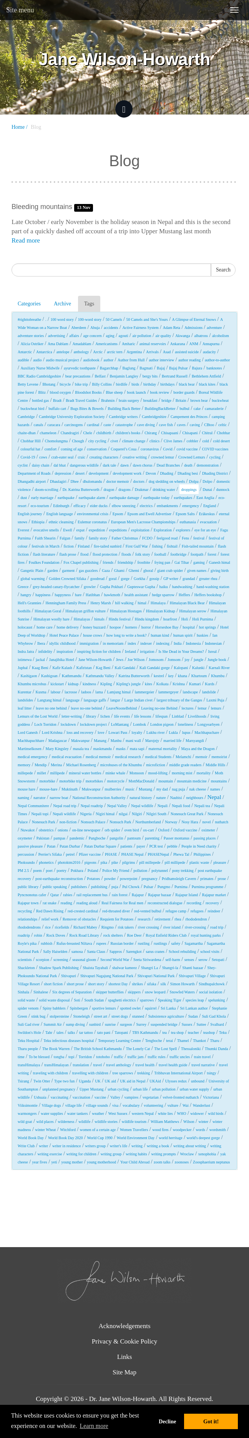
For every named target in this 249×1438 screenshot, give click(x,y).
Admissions (193, 327)
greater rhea (208, 579)
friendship (125, 562)
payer (140, 846)
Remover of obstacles (79, 919)
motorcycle (115, 781)
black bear (186, 384)
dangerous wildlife (84, 465)
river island (172, 927)
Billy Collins (102, 384)
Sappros (116, 951)
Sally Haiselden (55, 951)
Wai (186, 1105)
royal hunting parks (206, 935)
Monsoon (136, 773)
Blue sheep (114, 392)
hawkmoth (112, 595)
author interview (161, 360)
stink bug (38, 1016)
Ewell (67, 530)
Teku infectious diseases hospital (68, 1040)
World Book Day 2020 (65, 1138)
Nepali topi (40, 814)
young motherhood (101, 1162)
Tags (89, 304)
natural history (141, 798)
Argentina (134, 352)
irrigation (147, 651)
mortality (203, 773)
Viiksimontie (28, 1105)
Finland (84, 546)
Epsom (118, 514)
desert (80, 473)
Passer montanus (176, 838)
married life (172, 740)
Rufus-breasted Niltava (74, 943)
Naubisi (176, 798)
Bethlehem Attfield (206, 376)
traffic (118, 1057)
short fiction (53, 984)
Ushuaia (40, 1097)
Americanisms (106, 344)
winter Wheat (45, 1130)
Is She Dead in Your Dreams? (181, 651)
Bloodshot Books (88, 392)
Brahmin (108, 400)
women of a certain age (98, 1130)
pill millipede (174, 862)
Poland (93, 870)
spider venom (28, 1008)
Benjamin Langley (124, 376)
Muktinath (69, 789)
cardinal (93, 425)
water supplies (52, 1113)
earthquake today (156, 498)
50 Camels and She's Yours (147, 319)
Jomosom (156, 659)
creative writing (135, 457)
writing (137, 1146)
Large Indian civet (138, 700)
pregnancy (149, 879)
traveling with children (50, 1073)
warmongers (27, 1113)
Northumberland (148, 822)
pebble (172, 846)
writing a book (158, 1146)
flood (84, 554)
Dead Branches (168, 465)
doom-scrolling (46, 489)
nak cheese (197, 789)
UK (97, 1081)
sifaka (151, 984)
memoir (202, 757)
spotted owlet (130, 1008)
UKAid (155, 1081)
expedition (97, 530)
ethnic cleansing (61, 522)
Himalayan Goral (48, 611)
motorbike (47, 781)
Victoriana (211, 1097)
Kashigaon (28, 676)
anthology (81, 352)
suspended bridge (164, 1024)
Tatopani (121, 1032)
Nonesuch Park (43, 822)
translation (81, 1065)
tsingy (211, 1073)
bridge (166, 400)
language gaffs (95, 700)
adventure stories (31, 336)
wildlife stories (106, 1121)
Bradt (57, 400)
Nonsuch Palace (93, 822)
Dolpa (193, 481)
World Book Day (31, 1138)
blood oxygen (60, 392)
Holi (184, 619)
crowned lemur (162, 457)
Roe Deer (134, 935)
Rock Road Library (84, 935)
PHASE (111, 854)
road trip (216, 927)
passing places (205, 838)
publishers (79, 887)
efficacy (79, 506)
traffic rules (156, 1057)
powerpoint (129, 879)
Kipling (106, 684)
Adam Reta (171, 327)
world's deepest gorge (203, 1138)
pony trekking (183, 870)
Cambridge (26, 417)
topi (71, 1057)
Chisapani (190, 433)
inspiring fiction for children (99, 651)
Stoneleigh (81, 1016)
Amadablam (81, 344)
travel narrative (203, 1065)
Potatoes (93, 879)
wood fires (160, 1130)
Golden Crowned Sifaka (67, 579)
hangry (25, 595)
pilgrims (128, 862)
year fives (39, 1162)
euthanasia (187, 522)
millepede (25, 773)
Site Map (124, 1372)
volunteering (153, 1105)
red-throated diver (116, 911)
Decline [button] (167, 1421)
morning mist (182, 773)
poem (37, 870)
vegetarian (151, 1097)
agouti (123, 336)
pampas (59, 838)
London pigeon (162, 724)
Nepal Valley (117, 806)
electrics (146, 506)
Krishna (179, 684)
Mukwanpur (91, 789)
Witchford (68, 1130)
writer (43, 1146)
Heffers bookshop (208, 595)
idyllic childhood (62, 643)
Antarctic (25, 352)
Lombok (139, 724)
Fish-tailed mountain (198, 546)
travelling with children (90, 1073)
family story (98, 538)
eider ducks (99, 506)
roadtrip (24, 935)
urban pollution (163, 1089)
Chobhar (223, 433)
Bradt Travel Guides (81, 400)
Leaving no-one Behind (159, 708)
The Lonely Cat (138, 1049)
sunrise (110, 1024)
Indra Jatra (26, 651)
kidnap (73, 684)
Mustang (145, 789)
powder (110, 879)
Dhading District (215, 473)
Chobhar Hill (30, 441)
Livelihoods (197, 716)
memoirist (219, 757)
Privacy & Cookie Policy (124, 1341)
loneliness (185, 724)
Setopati (218, 960)
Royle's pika (27, 943)
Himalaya (158, 603)
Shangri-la (170, 968)
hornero (131, 627)
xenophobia (207, 1154)
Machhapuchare (206, 732)
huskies (202, 635)
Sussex (187, 1024)
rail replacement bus (92, 895)
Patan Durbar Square (100, 846)
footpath (197, 554)
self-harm (172, 960)
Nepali (163, 806)
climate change (133, 441)
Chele (87, 433)
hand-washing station (212, 587)
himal (142, 603)
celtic (222, 425)
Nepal (214, 797)
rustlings (160, 943)
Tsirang (23, 1081)
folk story (142, 554)
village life (73, 1105)
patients (126, 846)
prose (221, 879)
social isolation (210, 992)
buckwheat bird (32, 408)
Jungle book (217, 659)
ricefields (62, 927)
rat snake (49, 903)
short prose (75, 984)
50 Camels (114, 319)
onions (63, 830)
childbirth (103, 433)
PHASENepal (158, 854)
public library (28, 887)
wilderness (66, 1121)
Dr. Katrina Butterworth (81, 489)
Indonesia (193, 643)
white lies (165, 1113)
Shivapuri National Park (156, 976)
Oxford (163, 830)
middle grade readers (185, 765)
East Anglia (205, 498)
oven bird (131, 830)
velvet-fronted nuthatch (181, 1097)
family (80, 538)
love (101, 732)
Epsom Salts (185, 514)
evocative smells (46, 530)
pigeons (90, 862)
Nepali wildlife (64, 814)
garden (52, 570)
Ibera (41, 643)
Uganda (85, 1081)
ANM (193, 344)
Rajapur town (28, 903)
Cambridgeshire (154, 417)
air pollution (141, 336)
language (73, 700)
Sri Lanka (168, 1008)
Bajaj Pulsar (178, 368)
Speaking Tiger (169, 1000)
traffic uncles (179, 1057)
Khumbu (217, 676)
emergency (190, 506)
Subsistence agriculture (166, 1016)
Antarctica (44, 352)
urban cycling (118, 1089)
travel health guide (173, 1065)
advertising (56, 336)
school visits (209, 951)
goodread (97, 579)
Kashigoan (49, 676)
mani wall (133, 740)
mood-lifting (158, 773)
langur (115, 700)
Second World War (114, 960)
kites (148, 684)
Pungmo (164, 887)
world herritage (170, 1138)
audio (37, 360)
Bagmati (146, 368)
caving (195, 425)
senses (189, 960)
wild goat (25, 1121)
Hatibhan (93, 595)
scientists (25, 960)
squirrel (151, 1008)
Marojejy (152, 740)
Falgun (65, 538)
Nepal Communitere (33, 806)
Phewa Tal (181, 854)
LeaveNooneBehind (121, 708)
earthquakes (183, 498)
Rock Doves (55, 935)
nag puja (178, 789)
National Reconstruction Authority (98, 798)
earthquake (66, 498)
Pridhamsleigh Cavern (179, 879)
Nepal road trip (64, 806)
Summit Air (53, 1024)
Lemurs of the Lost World (37, 716)
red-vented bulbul (147, 911)
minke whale (115, 773)
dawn (124, 465)
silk (163, 984)
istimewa (25, 659)
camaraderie (214, 408)
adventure (214, 327)
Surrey (141, 1024)
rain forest (120, 895)
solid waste (26, 1000)
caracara (53, 425)
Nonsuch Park (120, 822)
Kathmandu (71, 675)
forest (212, 554)
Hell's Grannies (30, 603)
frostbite (143, 562)
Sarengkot (134, 951)
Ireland (130, 651)
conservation (96, 449)
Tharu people (28, 1049)
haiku (163, 587)
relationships (27, 919)
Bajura (197, 368)
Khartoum (199, 676)
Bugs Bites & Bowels (86, 408)
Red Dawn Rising (49, 911)
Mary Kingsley (57, 749)
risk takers (126, 927)
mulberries (113, 789)
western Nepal (143, 1113)
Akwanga (182, 336)
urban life (140, 1089)
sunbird (95, 1024)
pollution (140, 870)
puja (114, 887)
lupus (186, 732)
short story (96, 984)
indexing (162, 643)
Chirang (150, 433)
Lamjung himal (119, 692)
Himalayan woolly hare (51, 619)
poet (49, 870)
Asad (167, 352)
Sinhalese (40, 992)
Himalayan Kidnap (160, 611)
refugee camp (176, 911)
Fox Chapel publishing (80, 562)
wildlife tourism (134, 1121)
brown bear (199, 400)
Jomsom (174, 659)
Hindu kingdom (147, 619)
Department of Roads (34, 473)
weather (98, 1113)
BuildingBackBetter (159, 408)
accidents (111, 327)
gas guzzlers (88, 570)
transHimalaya (29, 1065)
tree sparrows (123, 1073)
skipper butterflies (109, 992)
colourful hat (30, 449)
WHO (181, 1113)
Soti (77, 1000)
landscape (190, 692)
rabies (67, 895)
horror (146, 627)
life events (122, 716)
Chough (78, 441)
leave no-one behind (86, 708)
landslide (209, 692)
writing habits (136, 1154)
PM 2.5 (23, 870)
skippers (134, 992)
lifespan (162, 716)
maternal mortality (163, 749)
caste (107, 425)
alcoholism (220, 336)
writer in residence (66, 1146)
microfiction (155, 765)
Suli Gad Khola (214, 1016)
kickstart (57, 684)
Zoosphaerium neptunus (211, 1162)
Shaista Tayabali (95, 968)
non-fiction (68, 822)
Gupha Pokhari (111, 587)
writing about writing (189, 1146)
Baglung (129, 368)
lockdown (68, 724)
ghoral (148, 570)
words (200, 1130)
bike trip (81, 384)
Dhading (166, 473)
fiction (69, 546)
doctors (138, 481)
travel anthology (118, 1065)
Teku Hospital (28, 1040)
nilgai (123, 814)
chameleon (48, 433)
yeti (54, 1162)
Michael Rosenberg (81, 765)
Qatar (54, 895)
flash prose (68, 554)
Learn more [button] (94, 1426)
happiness (42, 595)
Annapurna (211, 344)
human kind (160, 635)
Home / (20, 127)
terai (169, 1040)
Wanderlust (201, 1105)
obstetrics (46, 830)
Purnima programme (207, 887)
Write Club (26, 1146)
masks (121, 749)
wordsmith (217, 1130)
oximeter (208, 830)
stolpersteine (59, 1016)
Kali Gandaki (125, 668)
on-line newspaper (86, 830)
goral (113, 579)
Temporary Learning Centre (119, 1040)
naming (23, 798)
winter (203, 1121)
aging (110, 336)
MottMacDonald (141, 781)
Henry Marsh (100, 603)
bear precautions (78, 376)
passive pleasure (30, 846)
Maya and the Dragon (198, 749)
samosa (77, 951)
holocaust (25, 627)
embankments (167, 506)
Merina (56, 765)
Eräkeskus (207, 514)
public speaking (55, 887)
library (91, 716)
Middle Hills (215, 765)
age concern (92, 336)
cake (197, 408)
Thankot (199, 1040)
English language (59, 514)
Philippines (202, 854)
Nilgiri (137, 814)
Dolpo (207, 481)
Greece (23, 587)
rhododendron (196, 919)
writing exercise (49, 1154)
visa (115, 1105)
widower (197, 1113)
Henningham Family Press (65, 603)
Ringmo (107, 927)
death (188, 465)
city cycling (97, 441)
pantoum (134, 838)
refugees (197, 911)
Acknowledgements (124, 1326)
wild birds (215, 1113)
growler (90, 587)
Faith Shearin (45, 538)
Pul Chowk (130, 887)
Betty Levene (28, 384)
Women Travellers (134, 1130)
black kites (207, 384)
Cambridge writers (123, 417)
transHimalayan (56, 1065)
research (144, 919)
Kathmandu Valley (100, 676)
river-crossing (195, 927)
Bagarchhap (109, 368)
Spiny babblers (54, 1008)
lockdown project (93, 724)
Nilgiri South (156, 814)
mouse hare (26, 789)
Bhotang (48, 384)
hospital (189, 627)
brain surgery (129, 400)
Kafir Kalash (62, 668)
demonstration (208, 465)
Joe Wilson (136, 659)
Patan (51, 846)
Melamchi (183, 757)
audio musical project (62, 360)
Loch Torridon (45, 724)
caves (181, 425)
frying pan (162, 562)
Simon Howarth (182, 984)
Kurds (209, 684)
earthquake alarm (92, 498)
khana (182, 676)
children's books (127, 433)
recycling (25, 911)
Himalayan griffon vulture (85, 611)
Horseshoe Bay (167, 627)
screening (60, 960)
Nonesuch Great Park (187, 814)
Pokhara (77, 870)
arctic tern (114, 352)
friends (108, 562)
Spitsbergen (79, 1008)
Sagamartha (193, 943)
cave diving (146, 425)
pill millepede (149, 862)
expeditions (118, 530)
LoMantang (120, 724)
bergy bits (150, 376)
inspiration (64, 651)
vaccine (100, 1097)
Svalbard (217, 1024)
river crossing (148, 927)
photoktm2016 (69, 862)
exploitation (140, 530)
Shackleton (26, 968)
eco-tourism (40, 506)
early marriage (42, 498)
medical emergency (33, 757)
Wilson (188, 1121)
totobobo (103, 1057)
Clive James (173, 441)
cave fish (166, 425)
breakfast (150, 400)
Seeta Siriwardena (147, 960)
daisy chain (40, 465)
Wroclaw (187, 1154)
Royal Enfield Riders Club (166, 935)
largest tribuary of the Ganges (180, 700)
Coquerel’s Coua (123, 449)
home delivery (67, 627)
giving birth (220, 570)
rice (48, 927)
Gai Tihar (181, 562)
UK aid (110, 1081)
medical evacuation (66, 757)
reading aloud (87, 903)
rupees (101, 943)
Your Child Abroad (134, 1162)
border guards (183, 392)
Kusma (40, 692)
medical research (128, 757)
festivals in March (45, 546)
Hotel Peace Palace (64, 635)
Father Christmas (124, 538)
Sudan (193, 1016)
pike (114, 862)
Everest (23, 530)
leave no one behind (51, 708)
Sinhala (23, 992)
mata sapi (137, 749)
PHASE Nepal (132, 854)
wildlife (84, 1121)
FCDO (147, 538)
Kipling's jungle (128, 684)
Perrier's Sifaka (50, 854)
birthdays (167, 384)
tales (59, 1032)
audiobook (91, 360)
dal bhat (59, 465)
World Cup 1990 (99, 1138)
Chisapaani (169, 433)
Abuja (95, 327)
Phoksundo (26, 862)
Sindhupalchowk (211, 984)
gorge (125, 579)
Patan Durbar (70, 846)
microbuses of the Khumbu (121, 765)
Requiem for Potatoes (117, 919)
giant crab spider (170, 570)
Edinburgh (61, 506)
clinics (154, 441)
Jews (119, 659)
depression (63, 473)
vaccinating (59, 1097)
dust (23, 498)
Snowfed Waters (182, 992)
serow (203, 960)
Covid (167, 449)
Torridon (85, 1057)
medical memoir (98, 757)
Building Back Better (124, 408)
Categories (29, 304)
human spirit (183, 635)
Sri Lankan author (194, 1008)
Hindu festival (120, 619)
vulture (173, 1105)
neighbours (194, 798)
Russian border (121, 943)
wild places (44, 1121)
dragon (108, 489)
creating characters (104, 457)
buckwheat (220, 400)
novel (206, 822)
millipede (57, 773)
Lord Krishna (52, 732)
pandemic (77, 838)
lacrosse (71, 692)
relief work (50, 919)
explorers (183, 530)
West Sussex (118, 1113)
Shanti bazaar (193, 968)
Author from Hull (131, 360)
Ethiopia (38, 522)
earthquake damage (124, 498)
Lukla (173, 732)
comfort (51, 449)
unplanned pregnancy (58, 1089)
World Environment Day (136, 1138)
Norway (171, 822)
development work (127, 473)
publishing (99, 887)
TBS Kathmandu (145, 1032)
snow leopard (155, 992)
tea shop (177, 1032)
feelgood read (167, 538)
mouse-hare (49, 789)
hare (78, 595)
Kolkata (162, 684)
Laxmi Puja (215, 700)
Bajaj (161, 368)
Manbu (116, 740)
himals (99, 619)
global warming (32, 579)
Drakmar (142, 489)
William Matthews (165, 1121)
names (215, 789)
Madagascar (57, 740)
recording (194, 903)
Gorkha (139, 579)
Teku (223, 1032)
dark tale (109, 465)
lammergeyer (168, 692)
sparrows (147, 1000)
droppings (189, 489)
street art (100, 1016)
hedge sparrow (163, 595)
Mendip (40, 765)
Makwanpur (80, 740)
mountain (165, 781)
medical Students (158, 757)
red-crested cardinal (83, 911)
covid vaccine (187, 449)
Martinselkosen (30, 749)
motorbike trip (70, 781)
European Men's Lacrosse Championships (143, 522)
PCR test (156, 846)
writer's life (118, 1146)
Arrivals (152, 352)
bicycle (65, 384)
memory (24, 765)
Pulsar (148, 887)
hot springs (207, 627)
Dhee (75, 481)
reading (66, 903)
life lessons (142, 716)
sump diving (75, 1024)
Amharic (128, 344)
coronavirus (150, 449)
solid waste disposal (54, 1000)
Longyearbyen (209, 724)
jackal (40, 659)
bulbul (184, 408)
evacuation (208, 522)
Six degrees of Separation (71, 992)
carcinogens (74, 425)
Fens (185, 538)
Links (124, 1356)
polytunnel (159, 870)
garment (68, 570)
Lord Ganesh (28, 732)
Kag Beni (103, 668)
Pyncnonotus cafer (32, 895)
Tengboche (153, 1040)
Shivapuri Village (192, 976)
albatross (201, 336)
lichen (105, 716)
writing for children (81, 1154)
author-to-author (217, 360)
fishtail (172, 546)
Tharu (214, 1040)
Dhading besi (188, 473)
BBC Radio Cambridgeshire (39, 376)
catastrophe (124, 425)
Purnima (181, 887)
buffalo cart (57, 408)
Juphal (23, 668)
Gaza (106, 570)
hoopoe (115, 627)
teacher (193, 1032)
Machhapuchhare (31, 740)
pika (104, 862)
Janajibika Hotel (61, 659)
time (21, 1057)
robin (38, 935)
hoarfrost (170, 619)
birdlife (121, 384)
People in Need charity (198, 846)
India (178, 643)
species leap (195, 1000)
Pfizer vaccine (90, 854)
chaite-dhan (27, 433)
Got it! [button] (211, 1421)
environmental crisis (92, 514)
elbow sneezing (124, 506)
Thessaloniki (191, 1049)
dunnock (222, 489)
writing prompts (163, 1154)
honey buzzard (94, 627)
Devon (151, 473)
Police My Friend (115, 870)
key (171, 676)
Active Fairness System (140, 327)
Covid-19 (27, 457)
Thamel (183, 1040)
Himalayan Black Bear (187, 603)
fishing (157, 546)
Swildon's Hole (29, 1032)
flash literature (44, 554)
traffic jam (136, 1057)
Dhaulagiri (58, 481)
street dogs (119, 1016)
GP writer (170, 579)
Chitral (207, 433)
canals (38, 425)
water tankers (77, 1113)
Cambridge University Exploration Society (72, 417)
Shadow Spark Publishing (58, 968)
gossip (154, 579)
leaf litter (25, 708)
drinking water (164, 489)
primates (206, 879)
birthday (149, 384)
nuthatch (221, 822)
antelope (63, 352)
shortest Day (118, 984)
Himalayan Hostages (126, 611)
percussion (26, 854)
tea (164, 1032)
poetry (62, 870)
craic (81, 457)
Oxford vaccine (185, 830)
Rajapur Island (186, 895)
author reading (189, 360)
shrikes (137, 984)
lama (99, 692)
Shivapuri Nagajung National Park (106, 976)
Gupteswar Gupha (141, 587)
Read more (26, 240)
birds (135, 384)
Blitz (41, 392)
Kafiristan (84, 668)
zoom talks (162, 1162)
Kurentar (25, 692)
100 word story (62, 319)
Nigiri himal (105, 814)
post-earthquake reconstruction (59, 879)
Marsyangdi (195, 740)
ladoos (86, 692)
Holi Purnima (202, 619)
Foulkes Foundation (44, 562)
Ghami (119, 570)
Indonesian (213, 643)
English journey (30, 514)
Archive (62, 304)
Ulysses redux (176, 1081)
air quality (163, 336)
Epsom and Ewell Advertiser (149, 514)
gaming (199, 562)
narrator (39, 798)
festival (198, 538)
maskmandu (102, 749)
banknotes (214, 368)
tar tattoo (86, 1032)
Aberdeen (78, 327)
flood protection (105, 554)
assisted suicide (187, 352)
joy (187, 659)
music (129, 789)
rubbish (46, 943)
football (160, 554)
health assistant (136, 595)
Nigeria (85, 814)
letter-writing (71, 716)
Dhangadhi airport (32, 481)
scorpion (42, 960)
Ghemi (134, 570)
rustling (144, 943)
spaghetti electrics (122, 1000)
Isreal (212, 651)
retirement (162, 919)
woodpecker (182, 1130)
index (132, 643)
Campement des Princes (189, 417)
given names (196, 570)
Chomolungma (56, 441)
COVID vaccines (215, 449)
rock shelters (113, 935)
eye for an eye (205, 530)
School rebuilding (182, 951)
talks (71, 1032)
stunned (138, 1016)
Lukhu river (155, 732)
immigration (89, 643)
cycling (215, 457)
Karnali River (219, 668)
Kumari (195, 684)
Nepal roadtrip (92, 806)
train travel (202, 1057)
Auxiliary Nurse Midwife (40, 368)
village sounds (97, 1105)
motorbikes (94, 781)
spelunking (216, 1000)
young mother (72, 1162)
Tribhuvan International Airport (178, 1073)
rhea (177, 919)
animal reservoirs (152, 344)
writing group (111, 1154)
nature (161, 798)
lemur (202, 708)
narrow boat (59, 798)
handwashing (182, 587)
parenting (152, 838)
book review (159, 392)
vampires (131, 1097)
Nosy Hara (189, 822)
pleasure (219, 862)
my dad (162, 789)
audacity (209, 352)
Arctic (98, 352)
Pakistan (43, 838)
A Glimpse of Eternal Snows (194, 319)
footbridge (178, 554)
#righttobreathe (29, 319)
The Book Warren (56, 1049)
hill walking (124, 603)
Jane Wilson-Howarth (95, 659)
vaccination (81, 1097)
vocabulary (131, 1105)
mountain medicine (192, 781)
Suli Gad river (29, 1024)
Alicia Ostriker (31, 344)
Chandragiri (70, 433)
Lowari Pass (117, 732)
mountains (219, 781)
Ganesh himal (219, 562)
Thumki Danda (216, 1049)
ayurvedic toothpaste (80, 368)
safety (175, 943)
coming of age (72, 449)
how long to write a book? (126, 635)
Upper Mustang (92, 1089)
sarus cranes (155, 951)
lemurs (216, 708)
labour (56, 692)
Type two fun (64, 1081)
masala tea (81, 749)
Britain (181, 400)
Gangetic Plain (31, 570)
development (99, 473)
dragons (124, 489)
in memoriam (113, 643)
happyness (63, 595)
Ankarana (177, 344)
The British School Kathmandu (98, 1049)
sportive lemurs (104, 1008)
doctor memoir (117, 481)
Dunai (207, 489)
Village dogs (51, 1105)
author (109, 360)
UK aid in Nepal (133, 1081)
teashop (209, 1032)
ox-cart (148, 830)
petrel (70, 854)
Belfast (100, 376)
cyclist (23, 465)
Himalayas (82, 619)
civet (114, 441)
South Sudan (94, 1000)
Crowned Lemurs (191, 457)
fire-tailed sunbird (107, 546)
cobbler (192, 441)
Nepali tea (202, 806)
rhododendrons (29, 927)
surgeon (126, 1024)
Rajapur (138, 895)
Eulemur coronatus (92, 522)
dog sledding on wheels (167, 481)
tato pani (104, 1032)
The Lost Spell (165, 1049)
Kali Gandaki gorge (154, 668)
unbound (197, 1081)
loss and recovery (79, 732)
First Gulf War (137, 546)
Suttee (201, 1024)
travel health (144, 1065)
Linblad (178, 716)
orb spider (112, 830)
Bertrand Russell (175, 376)
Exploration (163, 530)
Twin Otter (41, 1081)
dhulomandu (92, 481)
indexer (146, 643)
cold (205, 441)
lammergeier (144, 692)
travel (97, 1065)
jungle (198, 659)
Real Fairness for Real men (122, 903)
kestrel (159, 676)
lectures (188, 708)
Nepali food (181, 806)
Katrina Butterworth (133, 676)
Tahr (48, 1032)
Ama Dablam (58, 344)
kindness (89, 684)
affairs (74, 336)
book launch (136, 392)
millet (41, 773)
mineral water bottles (85, 773)
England (209, 506)
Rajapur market (214, 895)
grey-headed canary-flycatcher (56, 587)
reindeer (214, 911)
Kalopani (181, 668)
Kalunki (198, 668)
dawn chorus (143, 465)
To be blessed (39, 1057)
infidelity (45, 651)
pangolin (116, 838)
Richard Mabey (85, 927)
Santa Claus (96, 951)
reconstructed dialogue (165, 903)
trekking (143, 1073)
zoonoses (182, 1162)
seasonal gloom (84, 960)
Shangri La (149, 968)
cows (43, 457)
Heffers (184, 595)
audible (23, 360)
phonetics (46, 862)
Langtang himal (49, 700)
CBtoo (209, 425)
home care (44, 627)
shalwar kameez (124, 968)
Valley (115, 1097)
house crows (92, 635)
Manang (100, 740)
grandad (189, 579)
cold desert (221, 441)
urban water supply (194, 1089)
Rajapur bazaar (159, 895)
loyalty (136, 732)
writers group (95, 1146)
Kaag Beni (40, 668)
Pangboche (97, 838)
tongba (59, 1057)
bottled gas (40, 400)
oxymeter (25, 838)
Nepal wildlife (142, 806)
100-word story (89, 319)
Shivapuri (68, 976)
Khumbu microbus (32, 684)
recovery (212, 903)
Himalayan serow (192, 611)
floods (126, 554)
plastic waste (199, 862)
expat (80, 530)
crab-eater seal (62, 457)
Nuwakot (27, 830)
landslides (25, 700)
